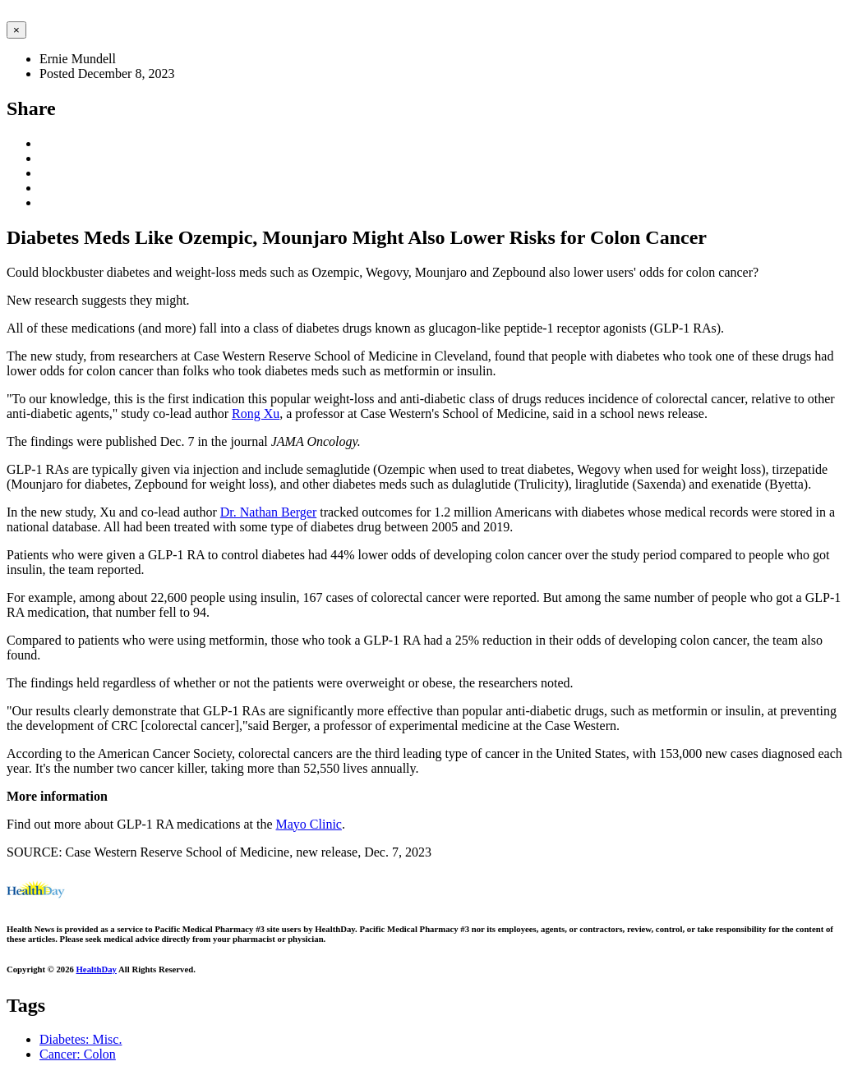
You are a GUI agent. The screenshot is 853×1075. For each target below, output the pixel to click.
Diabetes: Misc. (80, 1039)
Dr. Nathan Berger (268, 512)
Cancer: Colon (77, 1054)
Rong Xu (255, 413)
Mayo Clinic (309, 824)
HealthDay (96, 969)
